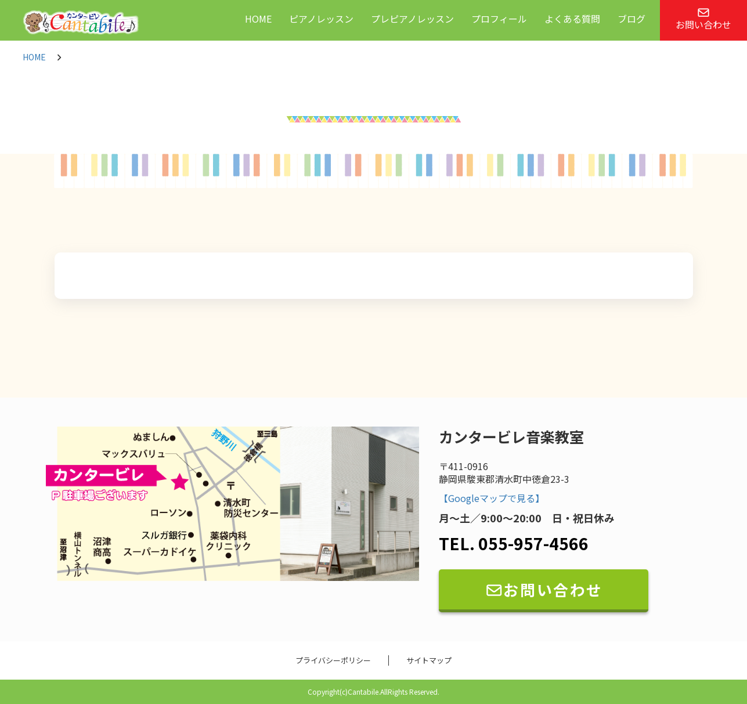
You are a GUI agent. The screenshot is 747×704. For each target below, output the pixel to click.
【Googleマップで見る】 (491, 498)
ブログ (631, 19)
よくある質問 (572, 19)
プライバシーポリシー (333, 660)
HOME (258, 19)
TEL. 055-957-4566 (514, 543)
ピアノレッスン (321, 19)
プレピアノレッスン (412, 19)
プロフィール (499, 19)
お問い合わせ (703, 19)
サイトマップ (429, 660)
